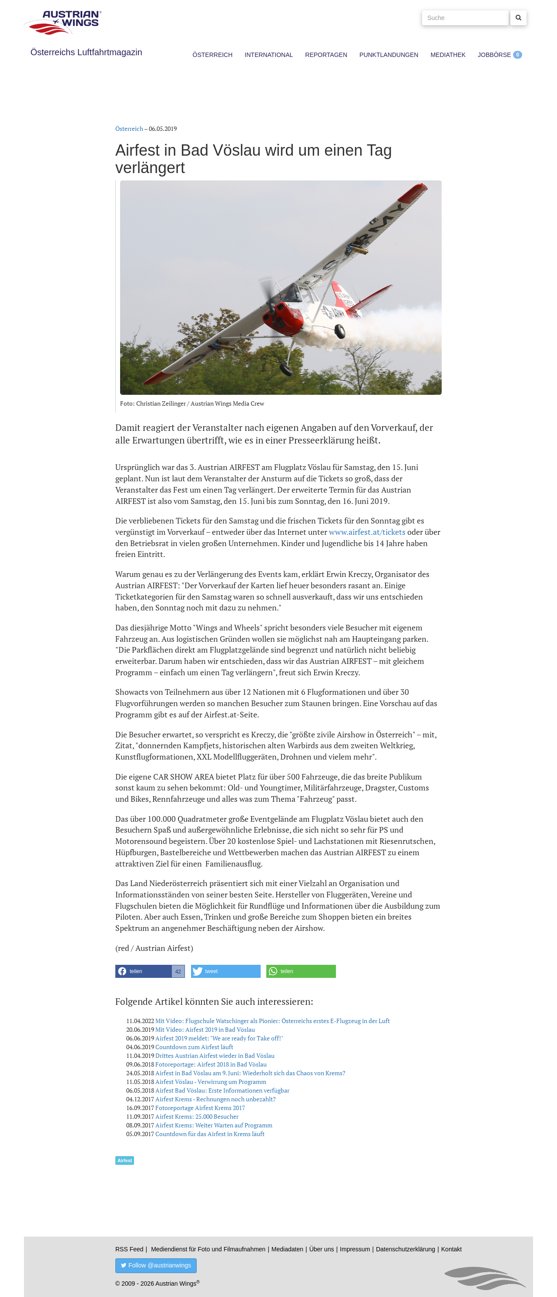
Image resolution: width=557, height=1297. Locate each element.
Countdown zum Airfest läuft (194, 1047)
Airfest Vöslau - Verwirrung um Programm (210, 1081)
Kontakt (451, 1249)
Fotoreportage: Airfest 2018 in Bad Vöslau (211, 1064)
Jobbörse (494, 54)
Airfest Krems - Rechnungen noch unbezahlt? (215, 1099)
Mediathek (448, 54)
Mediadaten (287, 1249)
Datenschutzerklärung (405, 1249)
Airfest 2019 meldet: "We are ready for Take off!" (219, 1038)
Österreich (213, 54)
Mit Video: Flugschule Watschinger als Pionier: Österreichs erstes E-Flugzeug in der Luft (272, 1021)
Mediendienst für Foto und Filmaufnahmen (208, 1249)
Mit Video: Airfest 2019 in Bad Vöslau (205, 1029)
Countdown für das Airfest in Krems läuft (210, 1134)
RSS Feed (129, 1249)
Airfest (124, 1160)
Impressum (355, 1249)
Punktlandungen (388, 54)
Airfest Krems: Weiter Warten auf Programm (213, 1125)
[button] (150, 971)
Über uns (321, 1249)
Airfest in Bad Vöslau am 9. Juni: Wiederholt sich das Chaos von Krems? (250, 1073)
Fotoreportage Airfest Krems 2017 (200, 1108)
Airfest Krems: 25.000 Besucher (196, 1116)
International (269, 54)
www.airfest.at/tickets (367, 532)
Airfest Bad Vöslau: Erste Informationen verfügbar (222, 1090)
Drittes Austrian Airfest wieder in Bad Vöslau (215, 1055)
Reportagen (326, 54)
